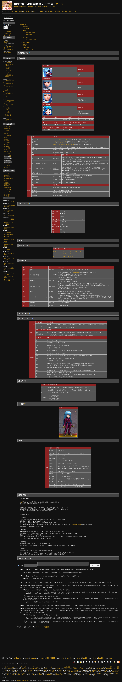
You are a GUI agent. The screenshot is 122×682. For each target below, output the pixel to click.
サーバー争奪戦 (8, 178)
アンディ (72, 256)
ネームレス (93, 671)
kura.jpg (32, 658)
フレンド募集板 (8, 46)
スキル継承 (7, 148)
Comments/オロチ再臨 (9, 276)
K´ (53, 254)
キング (61, 142)
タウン (6, 167)
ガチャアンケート (50, 667)
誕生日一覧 (8, 114)
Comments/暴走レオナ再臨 (9, 211)
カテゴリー (8, 112)
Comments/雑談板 (9, 215)
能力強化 (6, 130)
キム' (100, 673)
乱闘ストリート (8, 187)
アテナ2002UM (76, 524)
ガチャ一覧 (7, 35)
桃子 (90, 668)
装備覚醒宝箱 (9, 75)
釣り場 (7, 76)
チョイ (70, 251)
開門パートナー (30, 32)
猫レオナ (57, 668)
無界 (6, 667)
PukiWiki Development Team (22, 680)
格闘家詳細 (23, 24)
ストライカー (7, 135)
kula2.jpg (84, 658)
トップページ (7, 31)
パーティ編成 (9, 64)
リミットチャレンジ (9, 191)
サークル (6, 164)
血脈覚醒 (6, 141)
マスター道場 (7, 189)
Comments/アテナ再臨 (9, 240)
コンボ (7, 72)
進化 (6, 96)
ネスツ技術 (7, 142)
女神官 (12, 670)
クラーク (65, 251)
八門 (6, 88)
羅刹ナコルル (47, 668)
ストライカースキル (32, 39)
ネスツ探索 (7, 194)
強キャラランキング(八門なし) (75, 670)
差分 (20, 11)
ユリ (58, 144)
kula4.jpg (68, 658)
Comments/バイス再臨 (9, 254)
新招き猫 (7, 67)
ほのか (117, 673)
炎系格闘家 (76, 272)
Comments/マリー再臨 (9, 245)
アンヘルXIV (10, 675)
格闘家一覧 (7, 128)
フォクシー (66, 139)
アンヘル (59, 139)
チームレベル (7, 126)
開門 (24, 30)
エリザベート (90, 673)
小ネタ (7, 109)
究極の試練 (7, 177)
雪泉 (111, 667)
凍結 (16, 11)
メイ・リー (29, 671)
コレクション (7, 153)
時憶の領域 (7, 196)
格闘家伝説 (7, 184)
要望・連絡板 (7, 52)
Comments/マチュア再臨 (9, 258)
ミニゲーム (7, 165)
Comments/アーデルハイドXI (9, 280)
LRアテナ (31, 667)
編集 (12, 11)
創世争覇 (6, 185)
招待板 (6, 48)
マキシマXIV (74, 671)
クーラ (59, 4)
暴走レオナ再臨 (8, 234)
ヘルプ (71, 11)
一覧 (51, 11)
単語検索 (57, 11)
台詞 (24, 46)
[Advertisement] (50, 19)
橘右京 (66, 668)
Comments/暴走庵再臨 (9, 228)
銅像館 (6, 144)
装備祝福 (6, 146)
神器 (5, 137)
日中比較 (7, 108)
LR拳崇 (88, 675)
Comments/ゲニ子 (9, 202)
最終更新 (64, 11)
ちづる (77, 256)
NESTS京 (49, 675)
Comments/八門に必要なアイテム (67, 667)
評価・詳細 (26, 47)
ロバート (55, 251)
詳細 (27, 658)
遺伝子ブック (7, 151)
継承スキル (26, 42)
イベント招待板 (8, 49)
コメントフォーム (28, 49)
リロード (40, 11)
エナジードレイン (9, 155)
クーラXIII (83, 667)
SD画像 (25, 44)
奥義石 (6, 139)
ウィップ (80, 673)
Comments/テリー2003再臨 (9, 206)
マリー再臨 (7, 249)
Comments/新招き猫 (9, 263)
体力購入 (7, 69)
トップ (5, 11)
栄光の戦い (7, 180)
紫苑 (117, 667)
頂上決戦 (6, 175)
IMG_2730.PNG (50, 658)
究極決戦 (6, 182)
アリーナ (6, 173)
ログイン (77, 11)
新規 (47, 11)
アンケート (8, 111)
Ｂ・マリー (71, 144)
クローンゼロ (26, 673)
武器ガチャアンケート (79, 668)
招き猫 (7, 65)
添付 (34, 11)
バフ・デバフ (9, 87)
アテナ (63, 144)
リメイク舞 (116, 670)
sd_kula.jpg (16, 658)
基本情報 (25, 27)
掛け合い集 (8, 116)
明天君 (60, 670)
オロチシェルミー (78, 251)
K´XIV (74, 675)
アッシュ (39, 667)
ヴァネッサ (19, 671)
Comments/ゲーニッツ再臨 (9, 273)
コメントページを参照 (42, 627)
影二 (66, 142)
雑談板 (6, 42)
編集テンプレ (9, 120)
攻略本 (6, 133)
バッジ (6, 132)
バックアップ (27, 11)
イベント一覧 (7, 33)
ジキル (9, 677)
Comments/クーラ (99, 675)
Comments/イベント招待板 (9, 223)
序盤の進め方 (9, 62)
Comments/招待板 (9, 219)
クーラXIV (37, 673)
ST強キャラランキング (62, 675)
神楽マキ (24, 668)
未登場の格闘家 (9, 100)
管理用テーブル (35, 668)
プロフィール (27, 28)
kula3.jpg (100, 658)
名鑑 (6, 73)
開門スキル (29, 34)
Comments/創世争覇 (9, 268)
